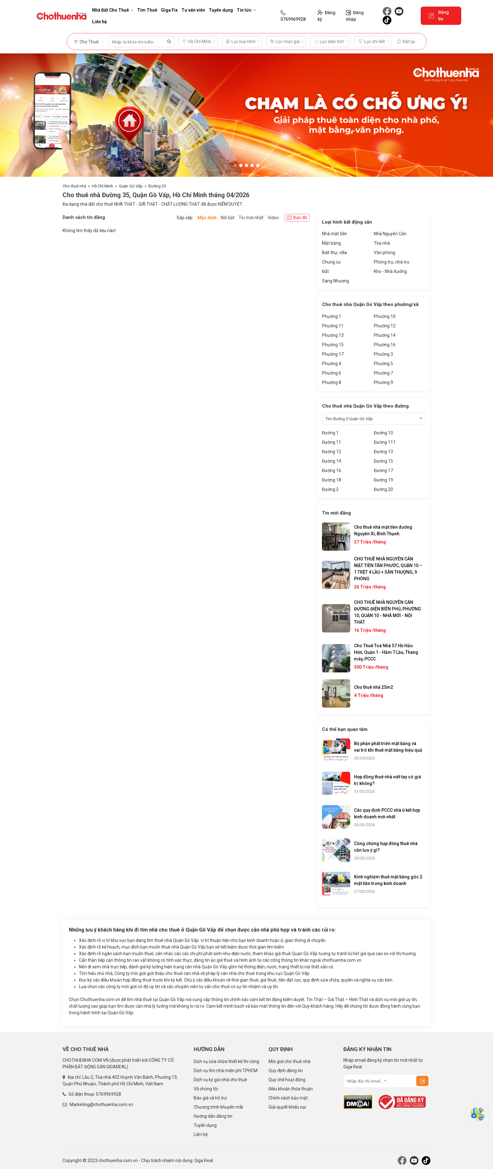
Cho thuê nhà (74, 186)
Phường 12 (385, 325)
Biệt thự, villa (334, 252)
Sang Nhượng (335, 280)
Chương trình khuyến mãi (218, 1107)
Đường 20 (383, 489)
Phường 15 (333, 344)
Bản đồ (297, 217)
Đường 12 (331, 451)
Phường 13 (333, 335)
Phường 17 (333, 354)
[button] (235, 165)
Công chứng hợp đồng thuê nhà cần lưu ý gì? (386, 847)
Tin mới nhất (251, 217)
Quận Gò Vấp (131, 186)
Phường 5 (383, 363)
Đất (325, 271)
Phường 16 (385, 344)
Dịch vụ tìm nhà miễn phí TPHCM (226, 1070)
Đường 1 (330, 432)
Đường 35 (157, 186)
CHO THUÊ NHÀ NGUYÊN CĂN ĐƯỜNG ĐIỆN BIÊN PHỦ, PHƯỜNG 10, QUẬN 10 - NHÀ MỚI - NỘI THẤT (387, 612)
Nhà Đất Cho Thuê (112, 10)
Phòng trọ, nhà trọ (391, 261)
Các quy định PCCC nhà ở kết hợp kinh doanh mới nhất (387, 813)
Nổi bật (228, 217)
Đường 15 (383, 461)
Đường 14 (331, 461)
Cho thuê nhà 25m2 (373, 687)
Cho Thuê (86, 41)
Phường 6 (331, 373)
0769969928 (108, 1094)
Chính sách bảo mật (288, 1097)
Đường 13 (383, 451)
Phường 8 (331, 382)
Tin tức (246, 10)
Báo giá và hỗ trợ (210, 1097)
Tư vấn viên (193, 10)
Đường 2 (330, 489)
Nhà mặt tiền (334, 233)
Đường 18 (331, 479)
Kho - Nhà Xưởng (390, 271)
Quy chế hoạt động (287, 1079)
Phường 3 (383, 354)
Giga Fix (169, 10)
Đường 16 (331, 470)
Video (273, 217)
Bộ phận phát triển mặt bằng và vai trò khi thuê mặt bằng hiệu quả (388, 747)
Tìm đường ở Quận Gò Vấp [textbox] (349, 418)
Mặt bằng (331, 243)
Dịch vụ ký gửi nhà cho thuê (220, 1079)
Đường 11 (331, 442)
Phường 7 (383, 373)
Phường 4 (331, 363)
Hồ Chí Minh (102, 186)
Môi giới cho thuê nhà (289, 1061)
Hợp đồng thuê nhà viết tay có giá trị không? (387, 780)
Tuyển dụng (221, 10)
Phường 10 (385, 316)
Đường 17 (383, 470)
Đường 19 (383, 479)
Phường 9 (383, 382)
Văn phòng (384, 252)
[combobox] (374, 419)
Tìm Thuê (147, 10)
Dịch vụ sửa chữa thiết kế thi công (226, 1061)
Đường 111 (385, 442)
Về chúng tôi (206, 1088)
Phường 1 (331, 316)
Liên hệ (99, 21)
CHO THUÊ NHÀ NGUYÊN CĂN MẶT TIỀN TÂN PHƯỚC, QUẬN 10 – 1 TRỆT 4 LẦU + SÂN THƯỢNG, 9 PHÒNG (388, 568)
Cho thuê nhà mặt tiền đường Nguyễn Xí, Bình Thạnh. (383, 530)
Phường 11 (333, 325)
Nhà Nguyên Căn (390, 233)
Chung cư (331, 261)
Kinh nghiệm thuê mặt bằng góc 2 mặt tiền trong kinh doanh (388, 880)
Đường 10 (383, 432)
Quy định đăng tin (286, 1070)
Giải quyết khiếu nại (287, 1107)
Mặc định (207, 217)
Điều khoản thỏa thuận (291, 1088)
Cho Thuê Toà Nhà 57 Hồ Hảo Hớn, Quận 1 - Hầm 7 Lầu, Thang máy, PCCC (386, 652)
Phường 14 (385, 335)
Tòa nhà (382, 243)
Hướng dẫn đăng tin (213, 1116)
